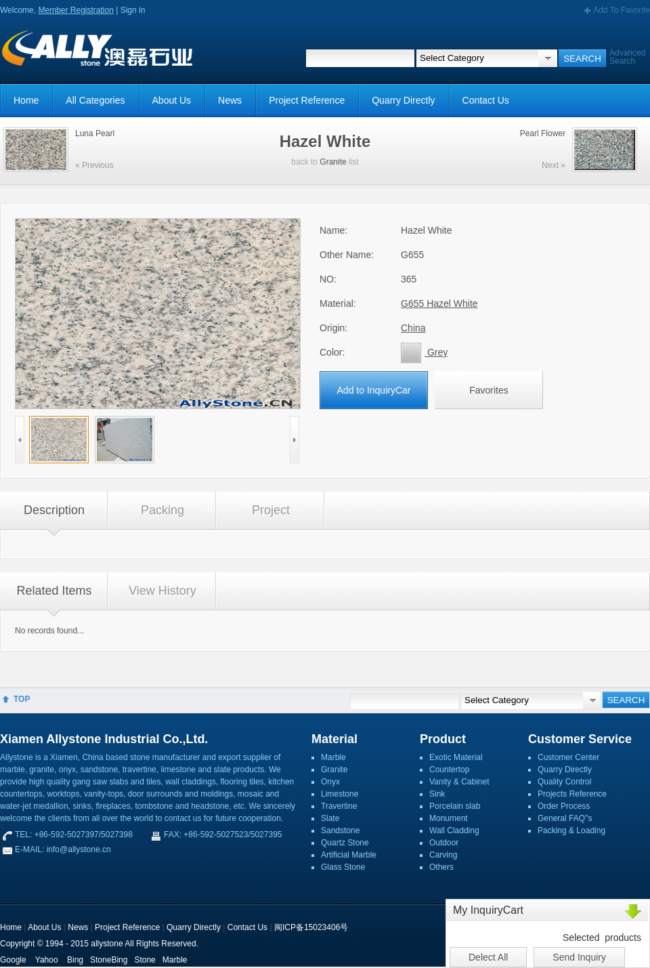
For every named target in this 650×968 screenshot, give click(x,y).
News (230, 100)
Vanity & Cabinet (459, 781)
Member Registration (75, 10)
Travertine (339, 806)
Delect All (488, 957)
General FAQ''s (565, 818)
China (413, 327)
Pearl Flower (542, 133)
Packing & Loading (571, 830)
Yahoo (46, 960)
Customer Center (568, 757)
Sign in (133, 10)
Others (441, 867)
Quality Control (564, 781)
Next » (553, 165)
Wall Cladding (454, 830)
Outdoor (443, 842)
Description (54, 510)
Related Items (53, 590)
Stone (144, 960)
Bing (75, 960)
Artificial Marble (348, 855)
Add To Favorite (621, 10)
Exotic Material (456, 757)
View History (162, 590)
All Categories (95, 100)
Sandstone (340, 830)
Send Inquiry (579, 957)
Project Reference (307, 100)
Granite (333, 162)
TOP (22, 699)
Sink (437, 794)
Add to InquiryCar (374, 390)
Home (26, 100)
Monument (448, 818)
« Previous (94, 165)
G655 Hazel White (439, 303)
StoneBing (108, 960)
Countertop (449, 769)
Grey (424, 352)
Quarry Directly (403, 100)
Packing (162, 510)
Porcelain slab (454, 806)
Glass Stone (343, 867)
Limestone (339, 794)
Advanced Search (627, 57)
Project (271, 510)
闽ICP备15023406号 (311, 927)
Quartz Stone (345, 842)
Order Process (564, 806)
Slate (330, 818)
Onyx (330, 781)
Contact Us (485, 100)
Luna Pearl (94, 133)
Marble (333, 757)
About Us (172, 100)
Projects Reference (572, 794)
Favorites (488, 390)
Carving (443, 855)
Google (13, 960)
